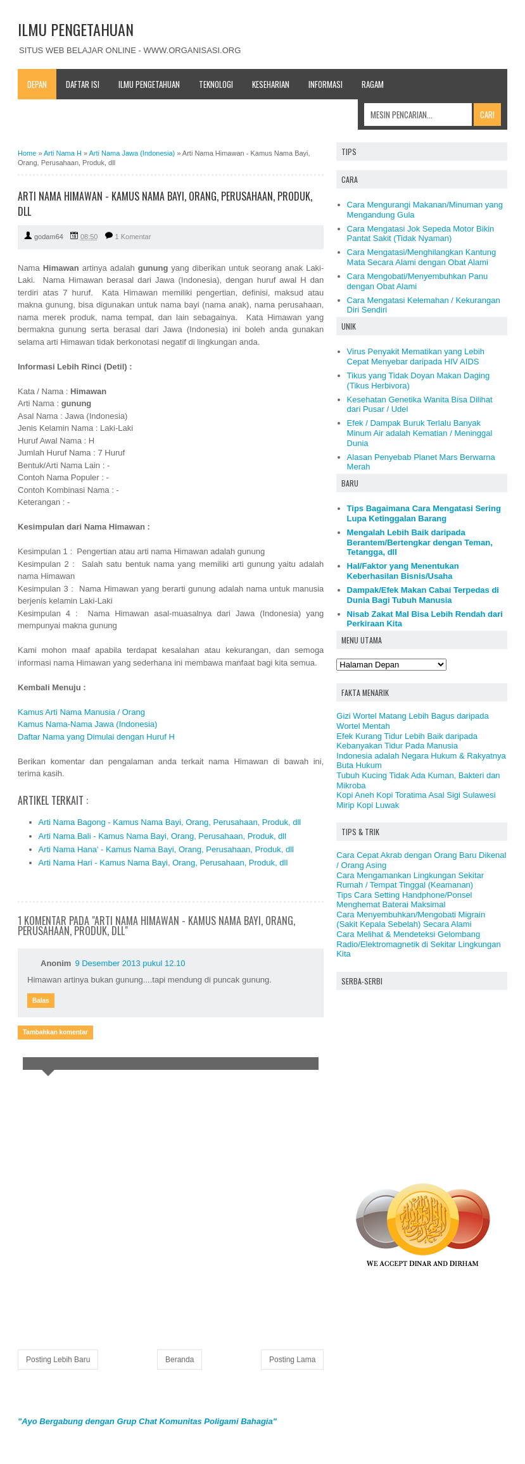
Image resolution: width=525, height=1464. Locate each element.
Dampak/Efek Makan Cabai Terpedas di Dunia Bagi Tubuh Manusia (423, 595)
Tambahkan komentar (55, 1032)
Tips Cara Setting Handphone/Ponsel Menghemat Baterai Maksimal (404, 900)
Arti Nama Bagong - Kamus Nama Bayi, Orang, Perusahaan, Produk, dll (170, 822)
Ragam (373, 84)
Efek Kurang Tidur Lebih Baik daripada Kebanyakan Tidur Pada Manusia (407, 741)
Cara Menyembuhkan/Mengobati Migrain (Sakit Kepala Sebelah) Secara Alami (410, 919)
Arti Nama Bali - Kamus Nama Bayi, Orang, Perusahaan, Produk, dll (163, 836)
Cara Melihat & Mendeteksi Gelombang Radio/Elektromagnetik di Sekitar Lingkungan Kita (418, 943)
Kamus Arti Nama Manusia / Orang (81, 712)
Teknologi (216, 84)
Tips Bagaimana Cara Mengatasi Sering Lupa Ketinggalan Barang (424, 513)
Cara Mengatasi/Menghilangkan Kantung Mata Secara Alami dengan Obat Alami (422, 257)
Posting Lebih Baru (58, 1359)
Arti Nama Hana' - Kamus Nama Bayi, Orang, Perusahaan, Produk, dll (166, 849)
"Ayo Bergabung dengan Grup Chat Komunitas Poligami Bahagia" (147, 1421)
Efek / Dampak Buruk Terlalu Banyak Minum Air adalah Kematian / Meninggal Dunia (420, 432)
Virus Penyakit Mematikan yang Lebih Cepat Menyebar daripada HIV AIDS (415, 356)
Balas (40, 1000)
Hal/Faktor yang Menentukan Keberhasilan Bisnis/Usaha (403, 571)
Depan (37, 84)
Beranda (179, 1359)
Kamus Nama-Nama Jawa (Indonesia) (87, 724)
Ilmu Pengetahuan (149, 84)
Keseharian (270, 84)
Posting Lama (292, 1359)
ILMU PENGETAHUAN (76, 29)
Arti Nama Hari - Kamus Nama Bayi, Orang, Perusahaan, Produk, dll (163, 862)
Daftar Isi (82, 84)
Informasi (325, 84)
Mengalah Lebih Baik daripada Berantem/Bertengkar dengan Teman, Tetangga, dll (420, 542)
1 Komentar (133, 236)
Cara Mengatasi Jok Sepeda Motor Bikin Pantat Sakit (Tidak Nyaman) (421, 234)
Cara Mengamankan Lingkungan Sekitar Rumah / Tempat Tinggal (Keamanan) (410, 880)
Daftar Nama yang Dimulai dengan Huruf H (96, 736)
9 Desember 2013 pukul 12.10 (130, 963)
